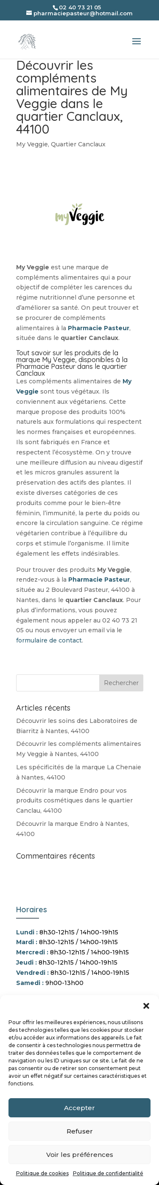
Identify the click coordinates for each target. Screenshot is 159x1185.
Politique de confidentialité (108, 1173)
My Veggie (32, 144)
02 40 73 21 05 (80, 7)
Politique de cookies (42, 1173)
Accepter (79, 1108)
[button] (146, 1006)
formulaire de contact (49, 640)
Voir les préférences (79, 1155)
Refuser (80, 1131)
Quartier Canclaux (78, 144)
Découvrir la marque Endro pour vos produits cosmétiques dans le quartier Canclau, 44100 (74, 801)
